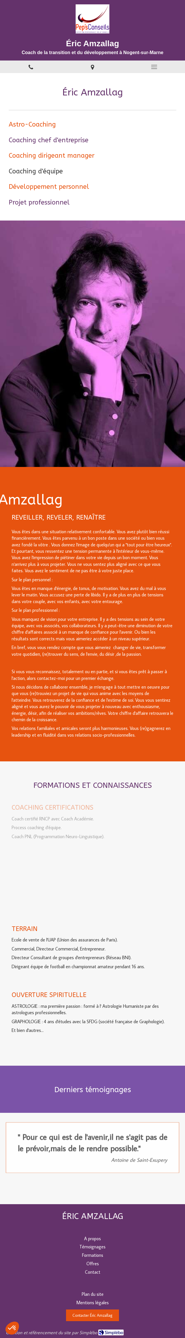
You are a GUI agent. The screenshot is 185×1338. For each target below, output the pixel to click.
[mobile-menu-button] (154, 67)
